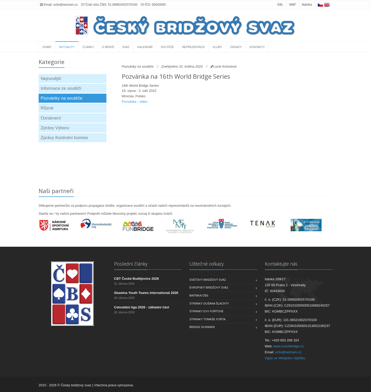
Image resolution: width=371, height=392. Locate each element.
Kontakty (257, 47)
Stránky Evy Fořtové (206, 311)
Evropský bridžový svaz (208, 287)
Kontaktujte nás (281, 264)
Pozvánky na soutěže (61, 98)
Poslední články (130, 264)
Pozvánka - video (135, 101)
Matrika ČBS (198, 295)
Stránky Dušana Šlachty (209, 303)
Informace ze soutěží (61, 88)
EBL (280, 4)
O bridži (108, 47)
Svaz (125, 47)
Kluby (217, 47)
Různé (47, 108)
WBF (292, 4)
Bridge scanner (202, 327)
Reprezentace (193, 47)
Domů (47, 47)
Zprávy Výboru (55, 127)
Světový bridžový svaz (207, 279)
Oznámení (51, 118)
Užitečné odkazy (206, 264)
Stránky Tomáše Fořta (207, 319)
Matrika (307, 4)
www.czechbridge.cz (288, 346)
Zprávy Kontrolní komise (64, 137)
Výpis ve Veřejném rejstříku (285, 358)
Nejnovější (51, 78)
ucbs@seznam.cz (65, 4)
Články (88, 47)
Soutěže (167, 47)
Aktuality (67, 47)
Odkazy (236, 47)
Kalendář (145, 47)
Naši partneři (56, 191)
